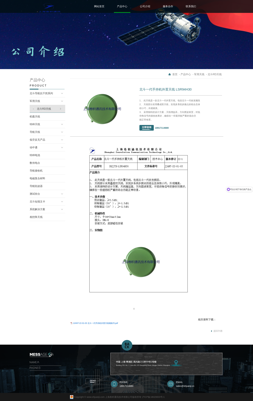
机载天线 (35, 116)
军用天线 (35, 101)
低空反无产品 (37, 139)
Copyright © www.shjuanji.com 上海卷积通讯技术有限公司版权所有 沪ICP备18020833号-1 (119, 397)
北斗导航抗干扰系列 (41, 93)
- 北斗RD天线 (214, 74)
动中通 (33, 147)
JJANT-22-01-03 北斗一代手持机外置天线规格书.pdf (95, 323)
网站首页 (99, 6)
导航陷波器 (36, 186)
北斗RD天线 (42, 108)
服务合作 (168, 6)
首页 (174, 74)
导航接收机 (36, 170)
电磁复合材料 (37, 178)
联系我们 (191, 6)
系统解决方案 (37, 209)
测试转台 (35, 193)
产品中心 (122, 6)
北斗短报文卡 (37, 201)
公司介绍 (145, 6)
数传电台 (35, 163)
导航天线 (35, 132)
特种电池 (35, 155)
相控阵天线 (36, 217)
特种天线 (35, 124)
